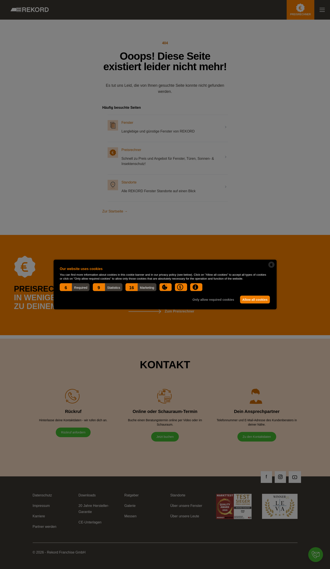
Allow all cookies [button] (254, 299)
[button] (75, 287)
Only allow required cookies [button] (213, 299)
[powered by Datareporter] (271, 264)
